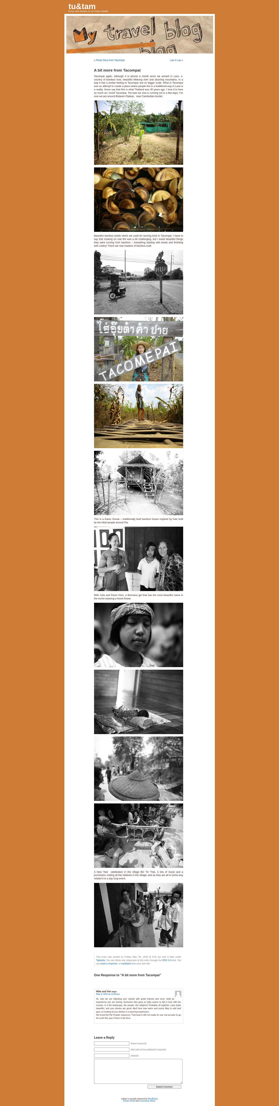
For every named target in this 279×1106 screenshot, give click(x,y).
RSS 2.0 (166, 960)
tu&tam (82, 6)
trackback (126, 963)
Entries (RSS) (129, 1101)
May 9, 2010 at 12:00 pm (108, 994)
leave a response (108, 963)
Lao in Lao (175, 60)
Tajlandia (100, 960)
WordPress (153, 1099)
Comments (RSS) (147, 1101)
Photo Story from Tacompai (110, 60)
